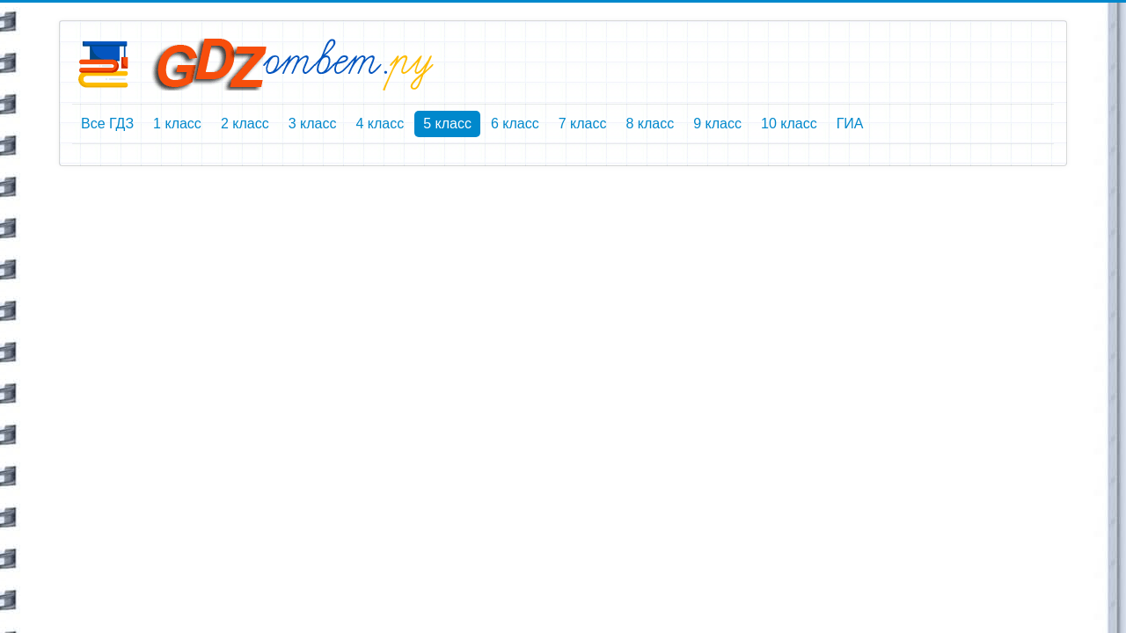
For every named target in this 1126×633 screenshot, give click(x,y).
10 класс (789, 123)
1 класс (177, 123)
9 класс (717, 123)
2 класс (245, 123)
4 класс (379, 123)
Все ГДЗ (107, 123)
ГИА (850, 123)
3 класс (313, 123)
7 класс (583, 123)
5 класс (447, 123)
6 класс (515, 123)
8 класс (649, 123)
